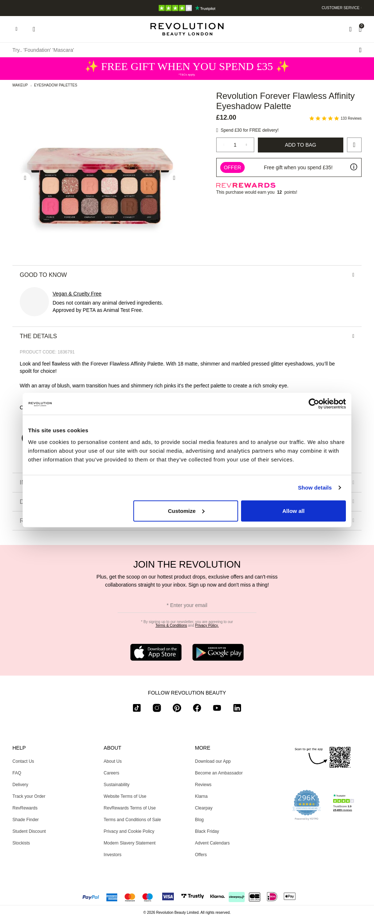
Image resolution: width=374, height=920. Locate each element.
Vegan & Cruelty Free (77, 294)
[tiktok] (136, 709)
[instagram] (156, 709)
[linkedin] (237, 709)
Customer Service (341, 8)
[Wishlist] (350, 29)
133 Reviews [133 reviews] (351, 118)
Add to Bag (300, 145)
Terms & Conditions (171, 625)
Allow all (293, 510)
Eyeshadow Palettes (55, 85)
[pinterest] (177, 709)
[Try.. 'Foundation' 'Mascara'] (187, 50)
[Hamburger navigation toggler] (16, 29)
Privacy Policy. (206, 625)
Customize (186, 510)
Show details (315, 487)
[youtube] (217, 709)
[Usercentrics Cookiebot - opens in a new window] (314, 403)
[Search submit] (360, 50)
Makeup (20, 85)
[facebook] (197, 709)
